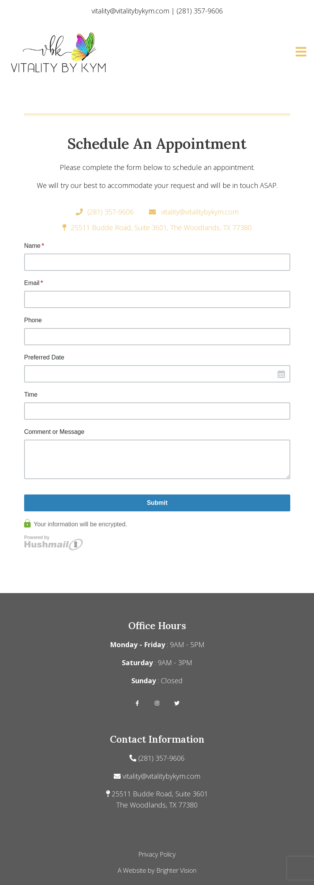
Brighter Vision (176, 870)
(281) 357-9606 (161, 758)
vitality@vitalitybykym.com (161, 776)
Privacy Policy (157, 854)
